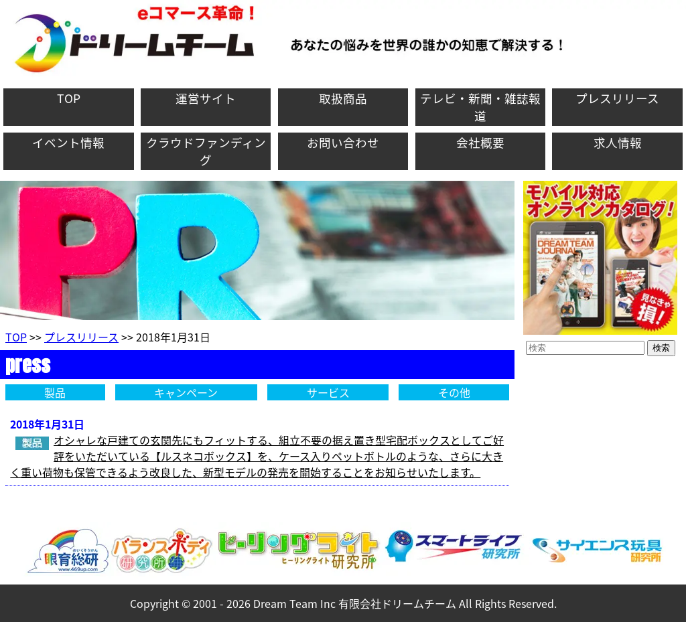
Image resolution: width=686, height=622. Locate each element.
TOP (68, 98)
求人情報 (618, 142)
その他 (454, 392)
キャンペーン (186, 392)
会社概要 (480, 142)
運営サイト (206, 98)
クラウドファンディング (206, 151)
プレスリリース (617, 98)
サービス (328, 392)
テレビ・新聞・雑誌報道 (480, 107)
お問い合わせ (343, 142)
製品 (55, 392)
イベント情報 (68, 142)
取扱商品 (343, 98)
